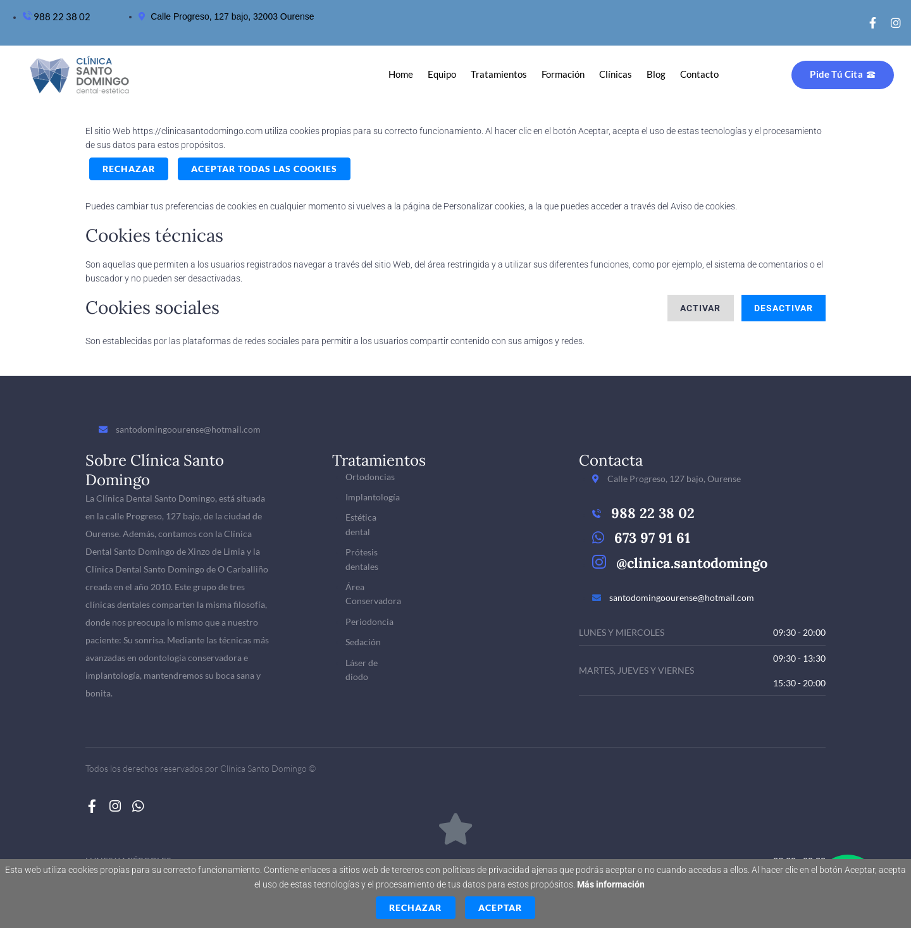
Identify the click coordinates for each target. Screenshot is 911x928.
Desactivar (784, 308)
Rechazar (128, 168)
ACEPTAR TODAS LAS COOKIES (264, 168)
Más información (611, 884)
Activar (700, 308)
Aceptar (500, 907)
